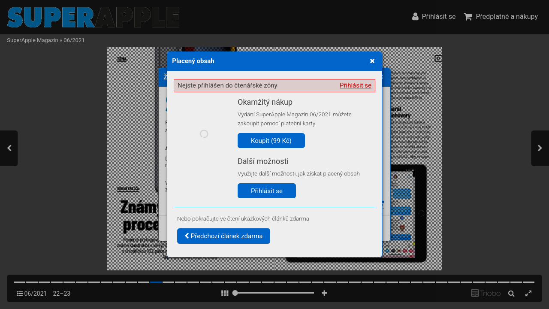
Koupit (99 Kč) (271, 141)
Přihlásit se (355, 85)
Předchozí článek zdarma (223, 236)
